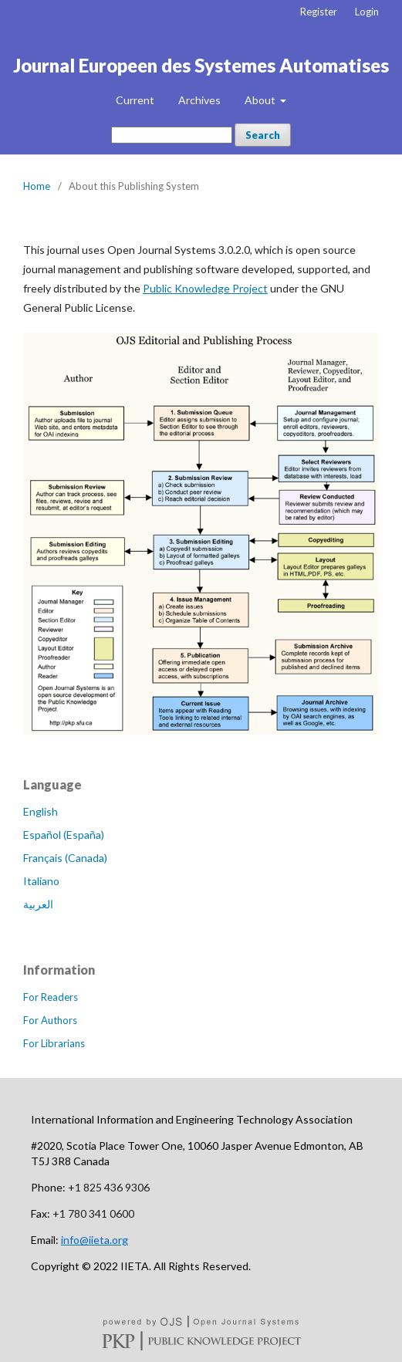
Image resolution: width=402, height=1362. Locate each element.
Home (36, 186)
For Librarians (54, 1043)
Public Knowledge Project (205, 288)
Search (262, 135)
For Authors (50, 1020)
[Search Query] (171, 135)
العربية (38, 904)
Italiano (41, 880)
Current (135, 99)
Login (367, 11)
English (40, 811)
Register (318, 11)
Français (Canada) (65, 857)
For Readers (50, 997)
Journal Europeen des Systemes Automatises (201, 65)
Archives (199, 99)
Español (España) (63, 834)
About (261, 99)
